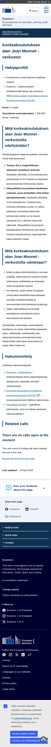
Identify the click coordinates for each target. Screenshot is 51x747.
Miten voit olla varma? (39, 2)
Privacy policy (9, 683)
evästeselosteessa (23, 718)
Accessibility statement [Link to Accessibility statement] (15, 580)
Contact (6, 660)
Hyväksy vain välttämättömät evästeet (30, 741)
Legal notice (8, 689)
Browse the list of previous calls (18, 458)
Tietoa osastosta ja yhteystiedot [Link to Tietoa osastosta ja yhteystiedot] (19, 595)
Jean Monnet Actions (11, 31)
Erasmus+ (8, 559)
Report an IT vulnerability (15, 666)
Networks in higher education (15, 34)
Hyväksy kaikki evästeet (23, 734)
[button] (12, 509)
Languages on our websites (16, 672)
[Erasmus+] (9, 9)
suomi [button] (33, 10)
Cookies (6, 677)
